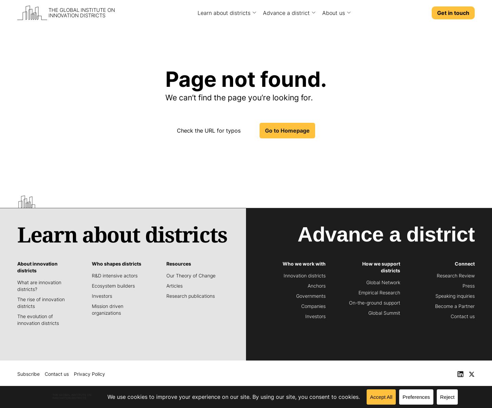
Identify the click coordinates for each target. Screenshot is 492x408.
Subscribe (28, 374)
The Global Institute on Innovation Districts (81, 12)
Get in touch (453, 12)
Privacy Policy (89, 374)
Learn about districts (224, 12)
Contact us (57, 374)
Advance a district (286, 12)
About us (333, 12)
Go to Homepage (287, 130)
